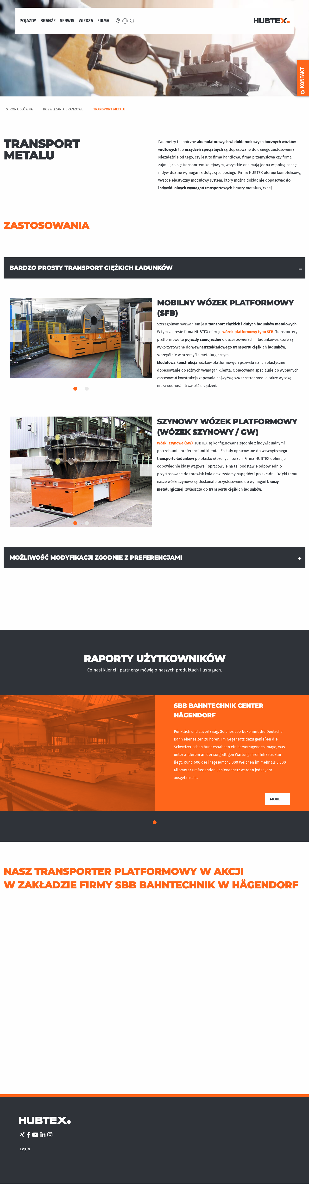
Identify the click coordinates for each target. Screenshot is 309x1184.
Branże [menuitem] (48, 21)
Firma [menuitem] (103, 21)
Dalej (146, 336)
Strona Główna (19, 109)
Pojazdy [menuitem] (27, 21)
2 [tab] (87, 389)
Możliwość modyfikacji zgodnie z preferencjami (95, 557)
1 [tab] (75, 389)
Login (25, 1149)
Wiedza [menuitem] (86, 21)
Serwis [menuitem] (67, 21)
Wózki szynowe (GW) (175, 443)
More (275, 799)
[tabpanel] (81, 338)
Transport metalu (109, 109)
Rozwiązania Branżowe (63, 109)
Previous (16, 336)
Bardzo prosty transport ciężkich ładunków (90, 267)
